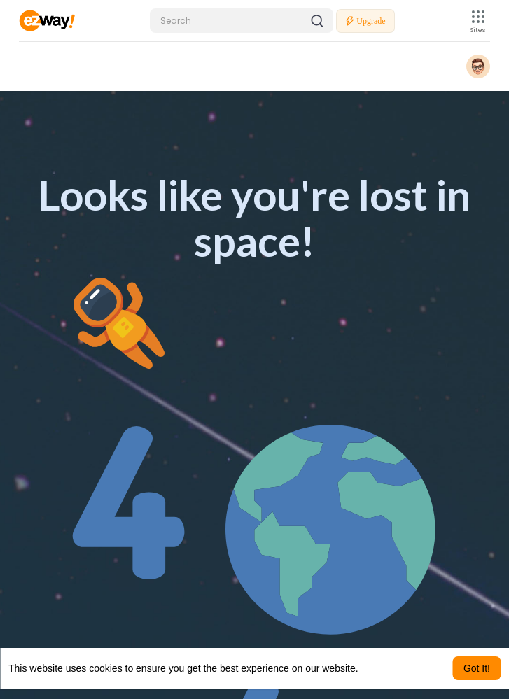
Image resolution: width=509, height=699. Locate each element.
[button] (241, 20)
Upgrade (365, 21)
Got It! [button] (476, 668)
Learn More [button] (386, 668)
